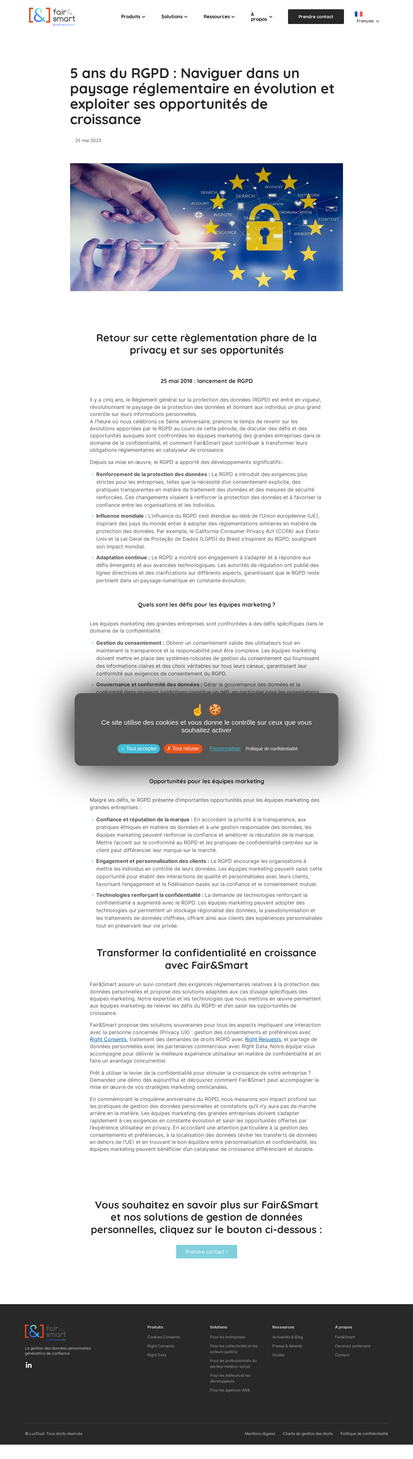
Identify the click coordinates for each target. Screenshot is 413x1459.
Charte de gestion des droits (308, 1433)
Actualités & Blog (287, 1337)
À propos (259, 16)
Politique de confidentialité (364, 1433)
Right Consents (108, 1039)
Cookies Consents (163, 1337)
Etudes (278, 1354)
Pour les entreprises (227, 1337)
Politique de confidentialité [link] (272, 748)
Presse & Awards (287, 1345)
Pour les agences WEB (230, 1390)
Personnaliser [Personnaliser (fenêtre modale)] (225, 748)
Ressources (217, 16)
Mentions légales (260, 1433)
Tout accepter (139, 748)
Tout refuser (183, 748)
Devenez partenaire (352, 1345)
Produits (130, 16)
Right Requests (263, 1039)
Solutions (172, 16)
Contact (342, 1354)
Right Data (156, 1354)
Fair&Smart (345, 1337)
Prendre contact (316, 17)
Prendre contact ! (207, 1251)
